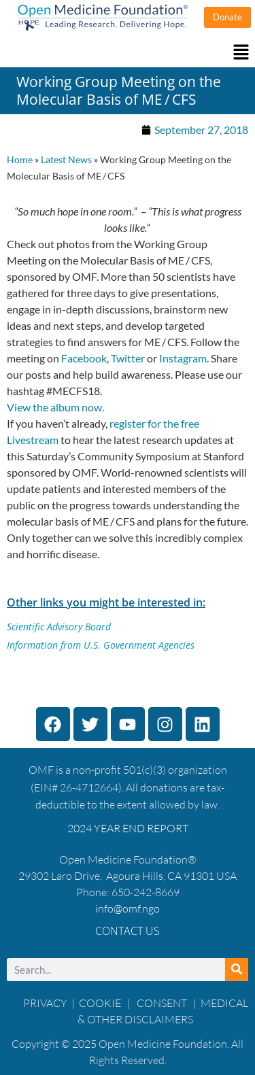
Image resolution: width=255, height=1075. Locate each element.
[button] (127, 52)
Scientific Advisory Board (59, 626)
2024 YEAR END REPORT (127, 828)
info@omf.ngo (127, 908)
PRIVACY (45, 1003)
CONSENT (162, 1003)
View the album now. (55, 406)
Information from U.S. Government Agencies (100, 644)
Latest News (66, 159)
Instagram (183, 358)
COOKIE (101, 1003)
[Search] (236, 969)
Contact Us (127, 930)
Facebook (84, 358)
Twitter (128, 358)
